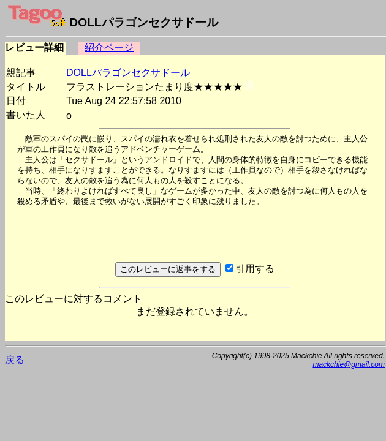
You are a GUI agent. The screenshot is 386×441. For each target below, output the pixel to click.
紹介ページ (109, 47)
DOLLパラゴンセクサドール (128, 72)
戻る (15, 360)
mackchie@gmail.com (348, 364)
